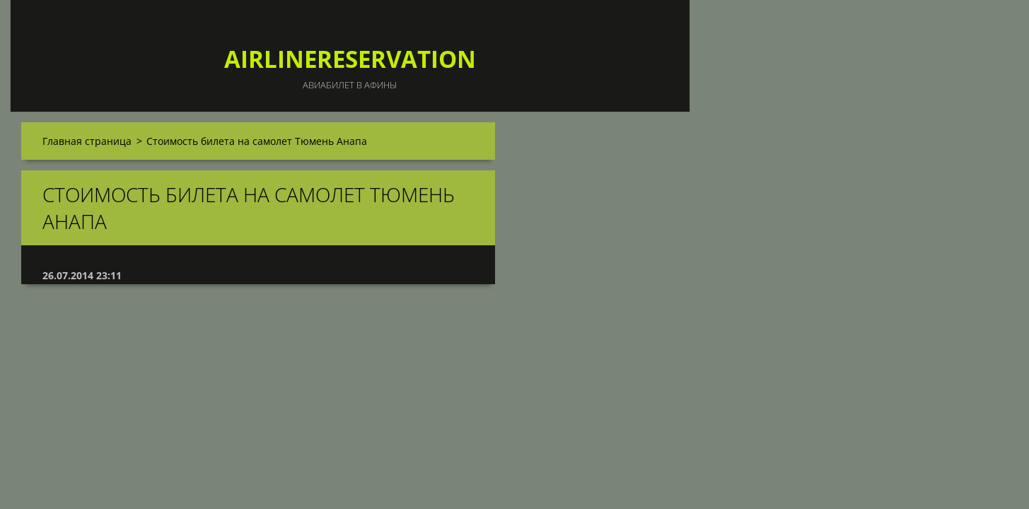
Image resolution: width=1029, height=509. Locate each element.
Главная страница (87, 141)
